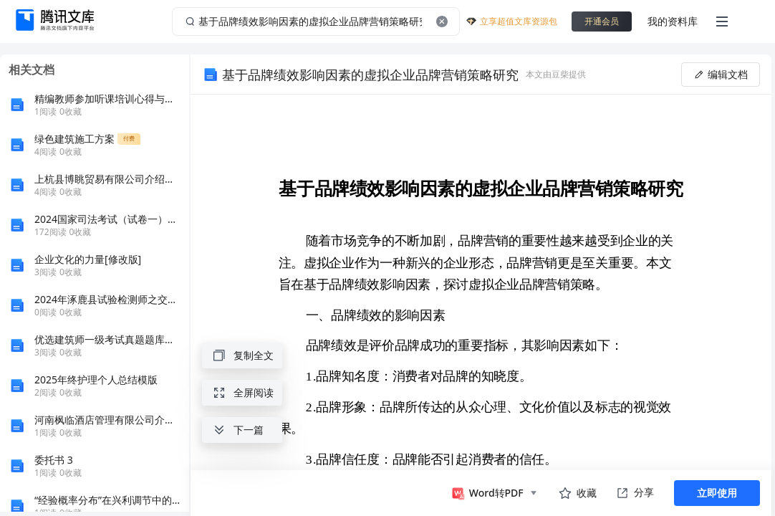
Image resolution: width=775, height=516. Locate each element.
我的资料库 (673, 21)
